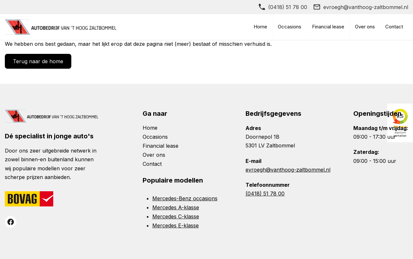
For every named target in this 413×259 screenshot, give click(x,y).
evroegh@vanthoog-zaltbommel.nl (365, 7)
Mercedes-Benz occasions (184, 198)
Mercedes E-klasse (175, 225)
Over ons (365, 27)
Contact (394, 27)
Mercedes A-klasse (175, 207)
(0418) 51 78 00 (287, 7)
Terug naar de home (38, 61)
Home (260, 27)
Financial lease (328, 27)
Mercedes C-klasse (175, 216)
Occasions (289, 27)
